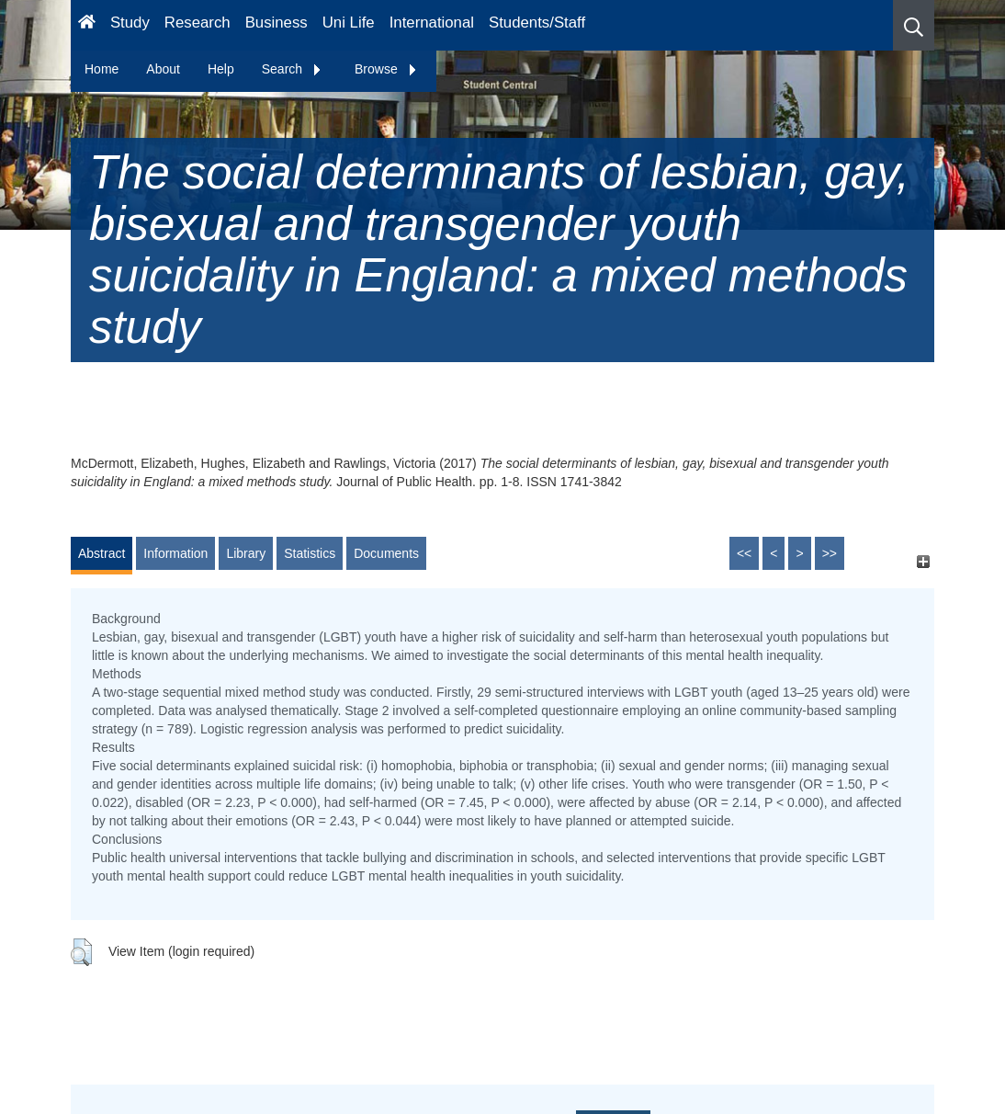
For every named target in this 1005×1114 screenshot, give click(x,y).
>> (829, 553)
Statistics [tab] (309, 553)
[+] (923, 562)
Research (197, 22)
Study (130, 22)
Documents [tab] (386, 553)
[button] (913, 25)
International (432, 22)
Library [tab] (245, 553)
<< (744, 553)
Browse (386, 69)
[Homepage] (87, 25)
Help (221, 69)
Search (292, 69)
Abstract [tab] (101, 553)
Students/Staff (537, 22)
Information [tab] (175, 553)
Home (102, 69)
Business (276, 22)
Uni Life (348, 22)
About (163, 69)
